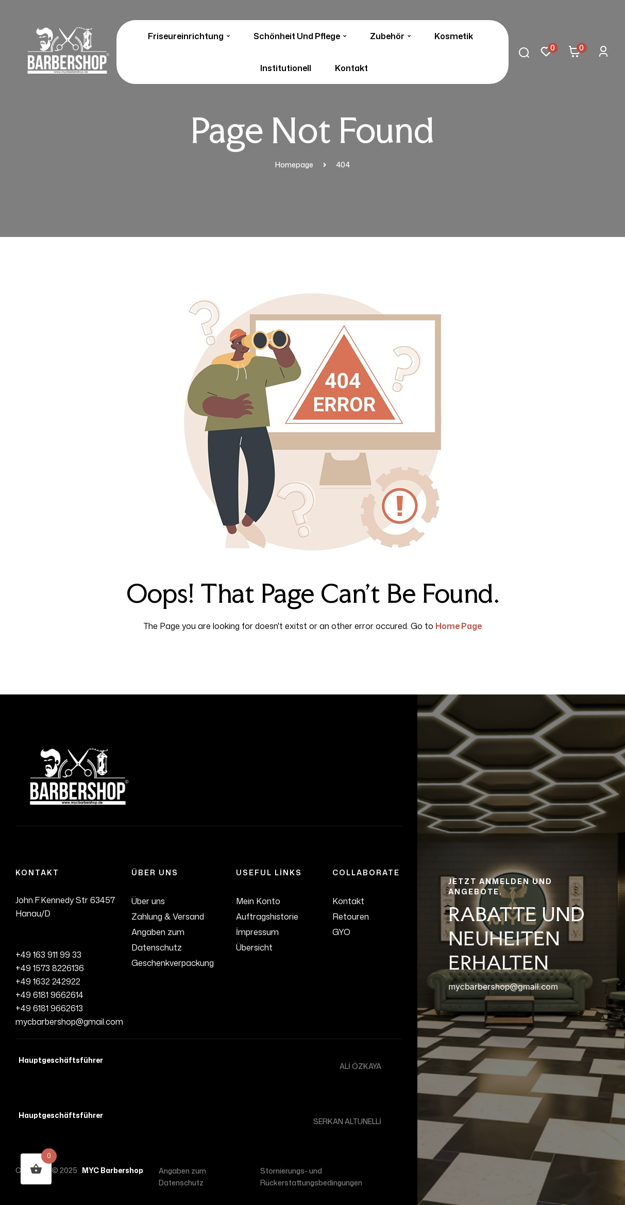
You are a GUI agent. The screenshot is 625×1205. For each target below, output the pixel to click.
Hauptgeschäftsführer (59, 1060)
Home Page (458, 626)
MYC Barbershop (111, 1170)
